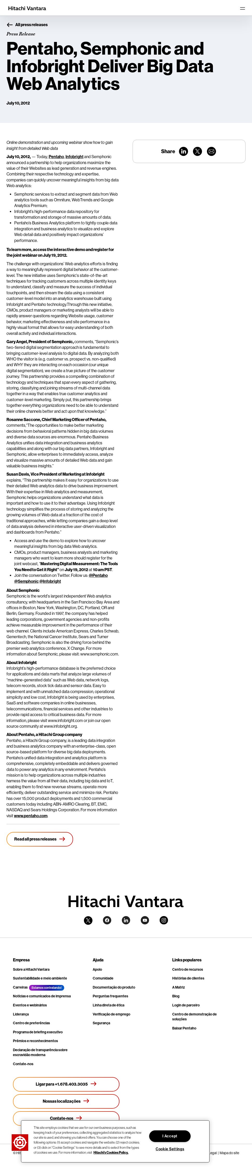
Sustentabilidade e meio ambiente (40, 978)
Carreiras (20, 987)
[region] (115, 1141)
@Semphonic (26, 581)
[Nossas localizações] (66, 1101)
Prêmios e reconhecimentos (35, 1041)
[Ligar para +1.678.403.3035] (66, 1084)
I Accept (169, 1136)
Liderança (21, 1014)
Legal (212, 1153)
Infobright (74, 156)
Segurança (101, 1023)
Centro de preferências (31, 1023)
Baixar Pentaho (184, 1028)
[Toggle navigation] (242, 8)
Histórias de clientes (188, 978)
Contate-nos (23, 1064)
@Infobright (50, 581)
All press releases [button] (27, 25)
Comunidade (103, 978)
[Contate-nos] (66, 1118)
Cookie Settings (170, 1149)
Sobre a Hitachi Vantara (31, 969)
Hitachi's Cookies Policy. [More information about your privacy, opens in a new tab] (110, 1152)
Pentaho (56, 156)
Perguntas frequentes (110, 996)
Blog (175, 996)
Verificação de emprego (111, 1014)
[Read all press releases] (39, 839)
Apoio (97, 969)
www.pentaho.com (30, 815)
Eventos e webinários (30, 1005)
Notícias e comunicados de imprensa (42, 996)
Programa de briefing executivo (38, 1032)
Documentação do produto (114, 987)
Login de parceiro (186, 1005)
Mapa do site (229, 1153)
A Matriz (178, 987)
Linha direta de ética (108, 1005)
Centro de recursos (187, 969)
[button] (20, 1142)
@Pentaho (98, 575)
